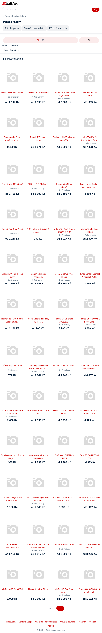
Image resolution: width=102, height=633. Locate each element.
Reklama (82, 622)
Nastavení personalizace (46, 622)
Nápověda (10, 622)
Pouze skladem (15, 59)
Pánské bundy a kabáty (15, 16)
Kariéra (51, 626)
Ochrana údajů (25, 622)
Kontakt (92, 622)
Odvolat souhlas (67, 622)
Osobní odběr (10, 50)
